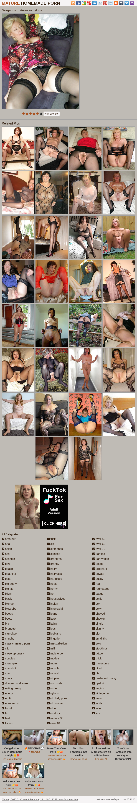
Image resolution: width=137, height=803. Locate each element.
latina (52, 623)
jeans (52, 613)
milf (51, 648)
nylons (53, 693)
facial (7, 708)
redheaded (100, 588)
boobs (7, 613)
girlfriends (55, 548)
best (6, 578)
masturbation (57, 643)
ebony (7, 693)
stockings (100, 648)
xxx (96, 713)
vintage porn (101, 693)
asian (7, 548)
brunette (9, 628)
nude (52, 688)
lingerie (53, 638)
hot (50, 593)
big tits (7, 588)
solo (96, 643)
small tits (99, 638)
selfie (97, 598)
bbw (6, 563)
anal (6, 543)
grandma (54, 558)
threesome (100, 663)
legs (51, 628)
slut (96, 633)
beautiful (9, 573)
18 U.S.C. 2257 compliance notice (59, 799)
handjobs (54, 578)
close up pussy (13, 653)
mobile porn (56, 653)
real (96, 583)
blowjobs (9, 608)
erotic (7, 698)
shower (98, 618)
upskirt (98, 683)
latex (51, 618)
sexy (97, 608)
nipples (53, 678)
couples (8, 658)
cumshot (9, 668)
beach (7, 568)
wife (96, 708)
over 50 (98, 538)
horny (52, 588)
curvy (7, 678)
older (52, 708)
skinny (98, 628)
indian (52, 603)
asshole (8, 558)
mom (52, 663)
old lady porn (57, 698)
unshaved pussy (104, 678)
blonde (8, 603)
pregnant (99, 568)
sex (96, 603)
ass (5, 553)
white (97, 703)
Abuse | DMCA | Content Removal (20, 799)
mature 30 (55, 718)
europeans (10, 703)
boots (7, 618)
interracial (55, 608)
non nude (54, 683)
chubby (8, 638)
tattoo (97, 653)
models (53, 658)
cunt (6, 673)
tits (95, 673)
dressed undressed (15, 683)
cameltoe (9, 633)
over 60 (98, 543)
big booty (9, 583)
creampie (9, 663)
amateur (9, 538)
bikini (7, 593)
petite (97, 563)
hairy (52, 568)
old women (55, 703)
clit (5, 648)
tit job (97, 668)
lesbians (54, 633)
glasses (53, 553)
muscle (53, 668)
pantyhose (100, 558)
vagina (98, 688)
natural (53, 673)
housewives (56, 598)
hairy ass (54, 573)
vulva (97, 698)
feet (6, 718)
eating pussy (11, 688)
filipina (7, 723)
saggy (97, 593)
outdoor (53, 713)
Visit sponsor (51, 113)
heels (52, 583)
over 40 (53, 723)
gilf (50, 543)
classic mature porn (16, 643)
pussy (97, 578)
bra (5, 623)
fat (5, 713)
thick (97, 658)
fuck (51, 538)
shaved (98, 613)
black (7, 598)
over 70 (98, 548)
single (97, 623)
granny (53, 563)
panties (98, 553)
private (98, 573)
